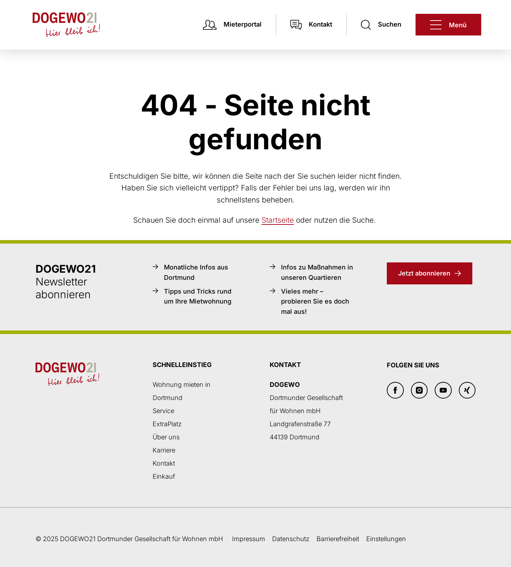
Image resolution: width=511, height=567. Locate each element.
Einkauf (164, 476)
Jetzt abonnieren (424, 273)
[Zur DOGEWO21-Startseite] (59, 24)
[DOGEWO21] (448, 24)
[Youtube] (443, 390)
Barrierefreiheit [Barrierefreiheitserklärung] (338, 539)
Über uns (166, 437)
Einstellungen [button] (386, 539)
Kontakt (164, 463)
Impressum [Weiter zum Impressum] (248, 539)
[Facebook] (395, 390)
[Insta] (419, 390)
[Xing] (467, 390)
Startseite (278, 220)
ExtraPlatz (167, 424)
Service (163, 411)
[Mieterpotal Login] (232, 24)
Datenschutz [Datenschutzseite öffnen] (290, 539)
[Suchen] (381, 24)
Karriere (164, 450)
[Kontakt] (311, 24)
